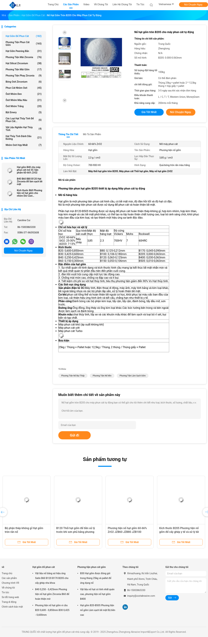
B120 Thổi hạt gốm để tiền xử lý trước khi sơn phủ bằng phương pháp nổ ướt (75, 532)
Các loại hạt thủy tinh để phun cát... (24, 120)
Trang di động (9, 602)
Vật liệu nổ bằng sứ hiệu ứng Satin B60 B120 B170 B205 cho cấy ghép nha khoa (51, 578)
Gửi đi (74, 435)
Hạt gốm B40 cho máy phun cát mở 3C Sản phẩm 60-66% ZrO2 (28, 170)
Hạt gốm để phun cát (24, 36)
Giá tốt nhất (149, 112)
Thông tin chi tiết (68, 134)
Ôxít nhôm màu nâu (24, 100)
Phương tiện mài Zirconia (24, 57)
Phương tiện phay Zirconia (24, 75)
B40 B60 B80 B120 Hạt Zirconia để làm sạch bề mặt (29, 181)
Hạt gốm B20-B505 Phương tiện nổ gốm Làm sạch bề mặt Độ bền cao (97, 610)
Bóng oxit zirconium (24, 81)
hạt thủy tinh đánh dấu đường (24, 137)
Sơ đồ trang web (10, 597)
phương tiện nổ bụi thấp (73, 376)
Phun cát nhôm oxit (24, 88)
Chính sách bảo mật (12, 606)
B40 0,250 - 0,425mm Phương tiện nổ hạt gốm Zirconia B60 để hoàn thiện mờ (52, 594)
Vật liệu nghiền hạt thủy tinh (24, 128)
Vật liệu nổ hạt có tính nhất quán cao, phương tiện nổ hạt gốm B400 (97, 594)
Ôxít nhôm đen (24, 94)
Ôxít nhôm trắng (24, 106)
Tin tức (5, 592)
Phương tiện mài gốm (24, 69)
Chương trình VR (10, 583)
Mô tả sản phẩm (92, 134)
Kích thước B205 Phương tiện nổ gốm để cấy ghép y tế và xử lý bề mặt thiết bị (179, 532)
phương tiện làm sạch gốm (133, 376)
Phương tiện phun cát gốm (24, 43)
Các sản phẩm (9, 578)
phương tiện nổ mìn (102, 376)
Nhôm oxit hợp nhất (24, 145)
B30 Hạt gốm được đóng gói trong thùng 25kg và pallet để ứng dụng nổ (95, 578)
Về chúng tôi (8, 587)
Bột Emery (24, 112)
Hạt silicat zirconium (24, 63)
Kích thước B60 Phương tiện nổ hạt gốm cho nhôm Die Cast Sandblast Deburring (29, 193)
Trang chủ (7, 573)
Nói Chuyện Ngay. (193, 4)
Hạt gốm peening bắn (24, 51)
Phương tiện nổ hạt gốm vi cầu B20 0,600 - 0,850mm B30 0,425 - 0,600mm (52, 610)
